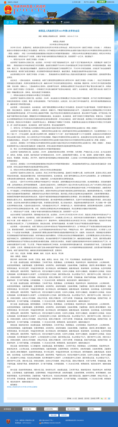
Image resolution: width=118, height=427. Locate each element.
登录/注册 (77, 2)
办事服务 (37, 22)
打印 (86, 398)
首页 (10, 22)
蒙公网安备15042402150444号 (50, 423)
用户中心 (87, 2)
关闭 (93, 398)
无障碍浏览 (110, 2)
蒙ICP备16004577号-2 (47, 420)
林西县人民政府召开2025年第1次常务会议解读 (22, 387)
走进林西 (65, 22)
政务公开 (23, 22)
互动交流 (51, 22)
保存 (80, 398)
